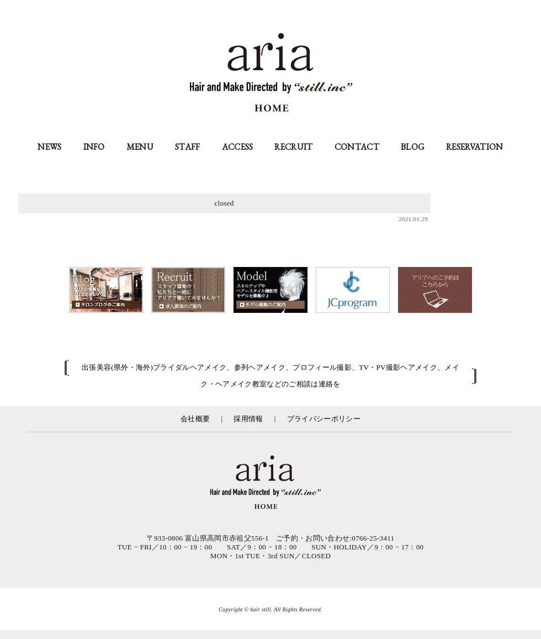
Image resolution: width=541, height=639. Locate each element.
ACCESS (237, 147)
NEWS (49, 147)
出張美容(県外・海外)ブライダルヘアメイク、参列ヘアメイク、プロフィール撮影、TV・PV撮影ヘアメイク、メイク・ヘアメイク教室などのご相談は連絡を (270, 375)
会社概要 (195, 419)
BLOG (413, 147)
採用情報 (248, 419)
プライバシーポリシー (323, 419)
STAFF (187, 147)
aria (270, 73)
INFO (94, 147)
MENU (139, 147)
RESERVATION (474, 147)
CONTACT (357, 147)
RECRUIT (293, 147)
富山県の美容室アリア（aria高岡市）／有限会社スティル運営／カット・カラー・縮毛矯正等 (270, 483)
